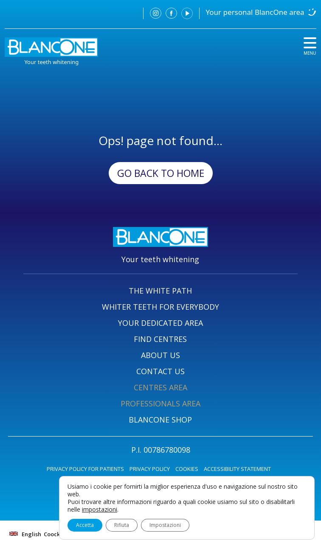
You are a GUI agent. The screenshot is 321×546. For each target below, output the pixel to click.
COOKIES (186, 469)
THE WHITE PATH (160, 291)
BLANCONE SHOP (160, 419)
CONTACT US (160, 371)
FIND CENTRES (160, 339)
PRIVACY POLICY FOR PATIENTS (85, 469)
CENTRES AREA (160, 387)
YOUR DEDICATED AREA (160, 323)
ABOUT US (160, 355)
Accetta (85, 525)
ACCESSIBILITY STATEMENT (237, 469)
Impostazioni (165, 525)
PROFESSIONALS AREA (160, 403)
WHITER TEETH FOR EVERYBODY (160, 307)
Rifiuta (121, 525)
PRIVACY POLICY (150, 469)
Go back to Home (160, 173)
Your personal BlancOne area (255, 12)
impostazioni (99, 509)
